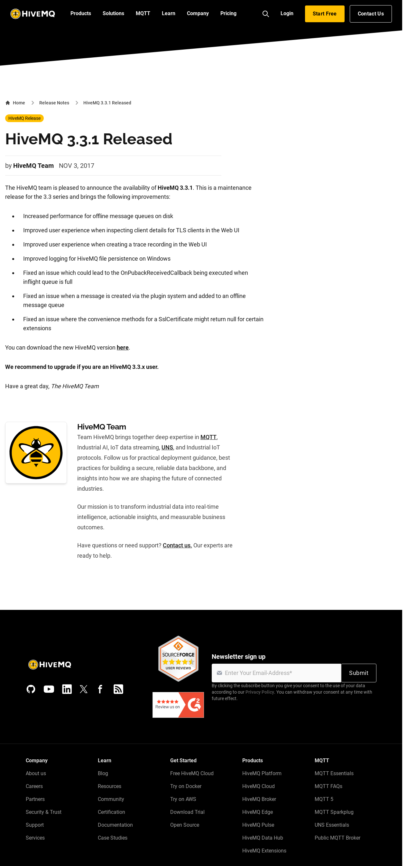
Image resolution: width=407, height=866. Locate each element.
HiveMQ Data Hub (262, 838)
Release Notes (54, 102)
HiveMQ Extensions (264, 851)
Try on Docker (185, 786)
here (123, 347)
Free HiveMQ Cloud (192, 773)
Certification (111, 812)
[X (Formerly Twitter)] (84, 689)
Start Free (325, 14)
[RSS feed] (118, 689)
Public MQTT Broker (337, 838)
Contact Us (371, 14)
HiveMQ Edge (257, 812)
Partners (35, 799)
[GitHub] (31, 689)
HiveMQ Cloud (258, 786)
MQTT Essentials (334, 773)
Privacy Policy (259, 692)
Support (35, 825)
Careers (34, 786)
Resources (109, 786)
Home (15, 102)
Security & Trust (43, 812)
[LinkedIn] (67, 689)
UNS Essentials (332, 825)
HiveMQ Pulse (258, 825)
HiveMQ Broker (259, 799)
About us (36, 773)
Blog (103, 773)
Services (35, 838)
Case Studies (112, 838)
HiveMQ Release (24, 118)
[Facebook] (100, 689)
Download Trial (187, 812)
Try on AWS (183, 799)
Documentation (115, 825)
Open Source (184, 825)
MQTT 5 (324, 799)
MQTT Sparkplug (334, 812)
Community (111, 799)
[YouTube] (49, 689)
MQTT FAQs (328, 786)
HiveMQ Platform (262, 773)
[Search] (266, 14)
